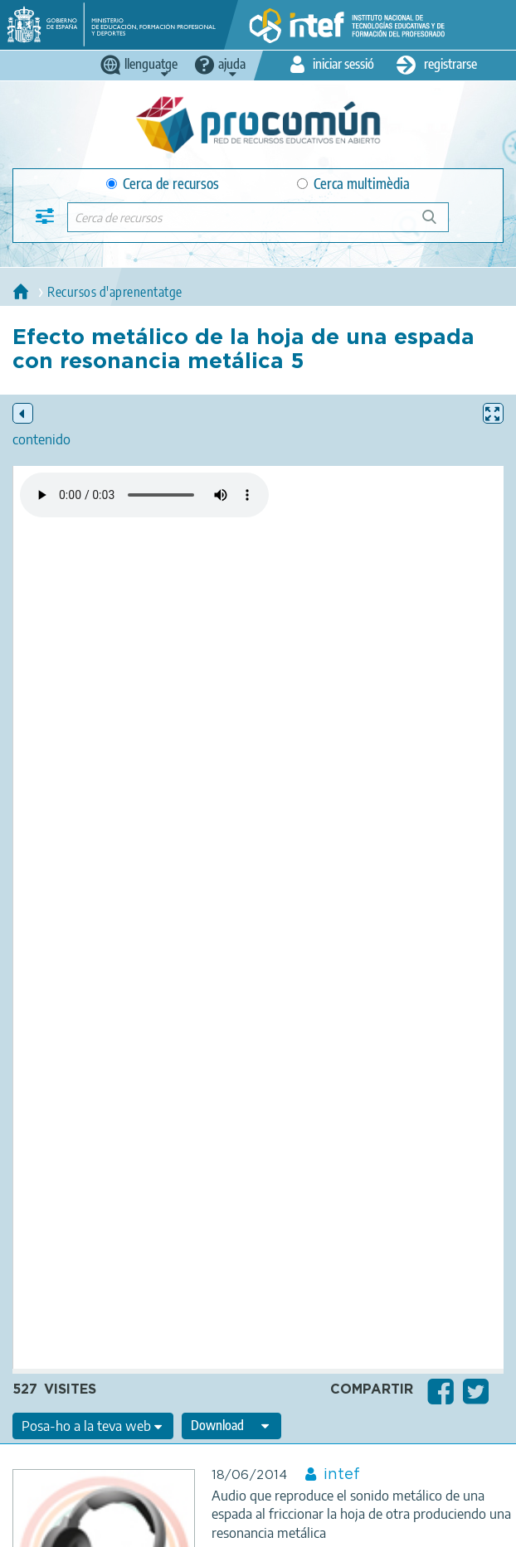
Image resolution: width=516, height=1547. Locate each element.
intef (342, 1475)
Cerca (437, 223)
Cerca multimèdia (353, 183)
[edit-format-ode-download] (231, 1426)
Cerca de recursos (162, 183)
